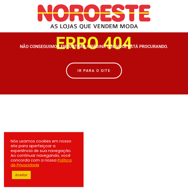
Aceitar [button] (21, 174)
